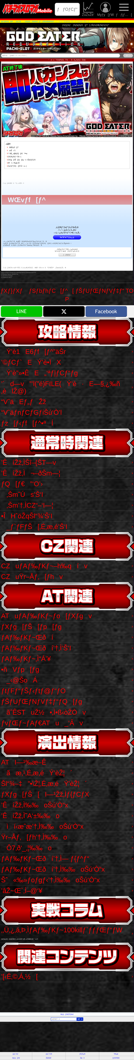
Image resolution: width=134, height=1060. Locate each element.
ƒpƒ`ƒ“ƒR (49, 1054)
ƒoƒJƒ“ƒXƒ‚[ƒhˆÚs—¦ (16, 166)
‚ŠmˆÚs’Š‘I (22, 494)
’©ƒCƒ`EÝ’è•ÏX (31, 362)
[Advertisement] (65, 997)
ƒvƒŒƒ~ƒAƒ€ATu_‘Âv (42, 723)
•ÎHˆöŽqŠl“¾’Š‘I (26, 516)
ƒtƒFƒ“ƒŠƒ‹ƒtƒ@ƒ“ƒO (33, 691)
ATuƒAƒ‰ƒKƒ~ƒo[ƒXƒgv (46, 616)
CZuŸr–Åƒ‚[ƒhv (32, 576)
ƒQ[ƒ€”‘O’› (22, 484)
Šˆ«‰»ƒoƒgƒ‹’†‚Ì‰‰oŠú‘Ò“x (50, 880)
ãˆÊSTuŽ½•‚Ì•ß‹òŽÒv (43, 712)
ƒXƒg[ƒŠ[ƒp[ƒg (31, 626)
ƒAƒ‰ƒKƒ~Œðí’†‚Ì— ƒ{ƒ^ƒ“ (45, 858)
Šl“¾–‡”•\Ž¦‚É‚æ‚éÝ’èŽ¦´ (44, 783)
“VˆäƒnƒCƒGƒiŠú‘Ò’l (31, 412)
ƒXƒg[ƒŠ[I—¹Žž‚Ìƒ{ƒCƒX (45, 794)
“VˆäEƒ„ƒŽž (23, 401)
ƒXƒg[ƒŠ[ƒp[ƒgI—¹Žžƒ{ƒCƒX (21, 160)
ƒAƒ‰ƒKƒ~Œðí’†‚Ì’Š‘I (36, 648)
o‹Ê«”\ (10, 150)
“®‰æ (116, 1054)
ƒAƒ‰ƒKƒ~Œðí (27, 637)
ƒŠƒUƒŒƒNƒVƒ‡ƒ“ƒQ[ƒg (41, 701)
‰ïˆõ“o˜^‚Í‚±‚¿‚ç (67, 237)
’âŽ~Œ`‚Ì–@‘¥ (21, 890)
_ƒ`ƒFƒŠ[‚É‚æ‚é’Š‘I (34, 526)
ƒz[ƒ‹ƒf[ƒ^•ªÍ (27, 423)
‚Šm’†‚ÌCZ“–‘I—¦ (27, 505)
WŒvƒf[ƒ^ (12, 147)
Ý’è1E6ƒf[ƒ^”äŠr (33, 351)
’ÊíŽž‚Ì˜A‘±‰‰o (30, 815)
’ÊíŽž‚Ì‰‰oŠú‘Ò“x (34, 805)
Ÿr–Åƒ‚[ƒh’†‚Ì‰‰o (34, 837)
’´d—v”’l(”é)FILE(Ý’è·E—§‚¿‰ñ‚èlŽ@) (60, 387)
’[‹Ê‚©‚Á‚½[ (19, 976)
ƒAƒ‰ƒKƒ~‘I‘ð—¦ (13, 157)
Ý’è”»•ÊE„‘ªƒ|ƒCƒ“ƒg (39, 373)
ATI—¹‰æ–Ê (13, 163)
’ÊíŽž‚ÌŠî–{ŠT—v (28, 462)
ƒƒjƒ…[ (124, 9)
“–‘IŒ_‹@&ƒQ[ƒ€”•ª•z (16, 153)
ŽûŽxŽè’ (88, 9)
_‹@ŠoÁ (19, 680)
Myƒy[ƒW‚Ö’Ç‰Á (67, 1014)
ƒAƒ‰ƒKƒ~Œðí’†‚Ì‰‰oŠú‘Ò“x (53, 869)
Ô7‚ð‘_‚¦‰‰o (26, 848)
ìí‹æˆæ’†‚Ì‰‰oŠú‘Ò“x (42, 826)
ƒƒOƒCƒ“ (67, 9)
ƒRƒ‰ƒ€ (82, 1054)
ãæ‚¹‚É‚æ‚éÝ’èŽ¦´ (36, 773)
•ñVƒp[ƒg (20, 669)
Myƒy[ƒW (105, 9)
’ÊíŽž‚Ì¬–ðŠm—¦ (30, 473)
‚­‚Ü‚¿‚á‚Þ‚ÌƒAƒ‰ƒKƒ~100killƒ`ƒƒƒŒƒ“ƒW (61, 933)
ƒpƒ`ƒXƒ (16, 1054)
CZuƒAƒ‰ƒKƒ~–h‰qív (44, 566)
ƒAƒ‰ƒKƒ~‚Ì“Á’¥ (26, 658)
